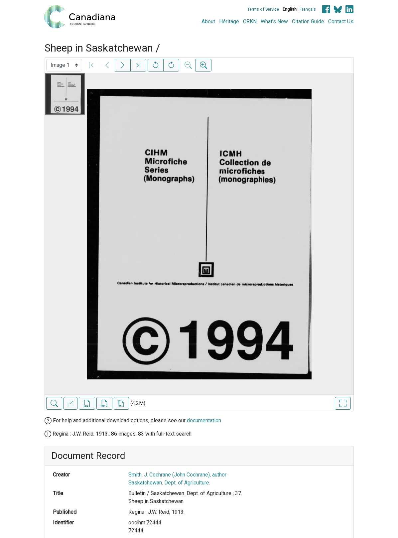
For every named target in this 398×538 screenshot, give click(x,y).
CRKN (250, 21)
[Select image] (64, 65)
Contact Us (340, 21)
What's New (274, 21)
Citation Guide (308, 21)
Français (308, 9)
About (208, 21)
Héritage (229, 21)
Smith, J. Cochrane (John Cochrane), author (177, 474)
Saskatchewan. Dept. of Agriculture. (169, 482)
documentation (204, 420)
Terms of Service (263, 9)
